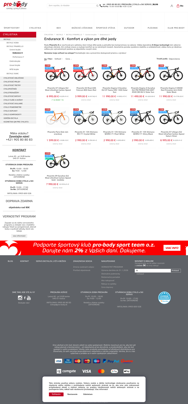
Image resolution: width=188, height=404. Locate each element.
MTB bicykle (14, 69)
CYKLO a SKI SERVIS (142, 4)
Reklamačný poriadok (110, 277)
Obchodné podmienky (110, 273)
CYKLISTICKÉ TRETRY (12, 85)
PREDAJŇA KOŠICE (58, 292)
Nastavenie (73, 394)
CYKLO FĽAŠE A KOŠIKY (13, 100)
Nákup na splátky (108, 283)
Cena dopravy (107, 287)
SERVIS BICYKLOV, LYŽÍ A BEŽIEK (51, 261)
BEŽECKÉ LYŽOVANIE (82, 28)
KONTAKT (24, 261)
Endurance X (18, 53)
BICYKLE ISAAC (13, 73)
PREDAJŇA (127, 4)
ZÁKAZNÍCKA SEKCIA (82, 261)
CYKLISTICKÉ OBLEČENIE (14, 78)
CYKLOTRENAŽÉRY (11, 92)
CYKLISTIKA (35, 28)
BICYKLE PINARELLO (15, 46)
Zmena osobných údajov (83, 267)
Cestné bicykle (15, 49)
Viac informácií (101, 389)
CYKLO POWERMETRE (12, 107)
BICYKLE (7, 39)
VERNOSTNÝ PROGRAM (112, 267)
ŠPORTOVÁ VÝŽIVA (105, 28)
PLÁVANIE (153, 28)
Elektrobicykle (15, 61)
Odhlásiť (140, 273)
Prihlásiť (175, 270)
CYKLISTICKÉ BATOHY (12, 96)
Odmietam (88, 394)
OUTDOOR (129, 28)
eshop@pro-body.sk (58, 304)
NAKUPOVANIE (108, 261)
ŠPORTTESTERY (12, 28)
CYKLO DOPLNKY (11, 110)
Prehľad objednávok (81, 270)
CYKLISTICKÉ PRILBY (12, 81)
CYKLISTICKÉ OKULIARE (13, 103)
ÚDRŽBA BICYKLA (11, 118)
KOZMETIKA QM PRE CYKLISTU (16, 121)
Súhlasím (56, 394)
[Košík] (179, 6)
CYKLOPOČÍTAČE (10, 89)
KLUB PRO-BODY (176, 28)
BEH (59, 28)
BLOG (10, 261)
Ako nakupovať (107, 280)
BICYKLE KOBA (13, 42)
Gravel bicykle (15, 65)
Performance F (18, 57)
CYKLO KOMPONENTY (12, 114)
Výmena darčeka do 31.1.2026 (114, 270)
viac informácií (19, 235)
